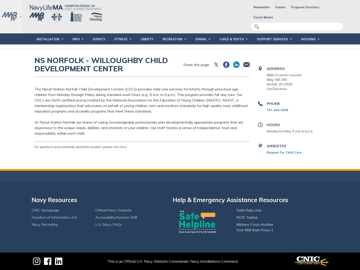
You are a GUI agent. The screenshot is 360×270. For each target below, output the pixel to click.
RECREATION (172, 39)
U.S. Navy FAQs (108, 224)
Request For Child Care (284, 152)
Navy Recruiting (45, 224)
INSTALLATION (48, 39)
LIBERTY (147, 39)
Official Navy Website (113, 210)
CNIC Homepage (45, 210)
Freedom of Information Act (54, 217)
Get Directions (277, 89)
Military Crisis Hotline (254, 224)
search (256, 26)
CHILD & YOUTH (232, 39)
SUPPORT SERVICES (272, 39)
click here (120, 147)
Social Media (263, 17)
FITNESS (121, 39)
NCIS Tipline (247, 217)
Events (280, 7)
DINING (200, 39)
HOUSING (308, 39)
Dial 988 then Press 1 (254, 230)
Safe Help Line (248, 210)
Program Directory (305, 7)
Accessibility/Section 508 (116, 217)
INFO (76, 39)
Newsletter (261, 7)
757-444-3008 (277, 110)
